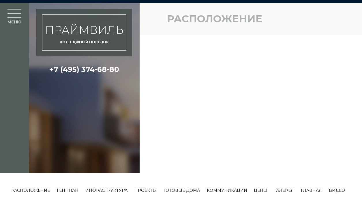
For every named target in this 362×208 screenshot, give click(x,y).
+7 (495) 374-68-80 (84, 69)
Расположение (30, 190)
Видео (337, 190)
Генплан (67, 190)
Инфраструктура (106, 190)
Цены (260, 190)
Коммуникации (227, 190)
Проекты (145, 190)
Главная (311, 190)
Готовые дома (182, 190)
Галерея (284, 190)
